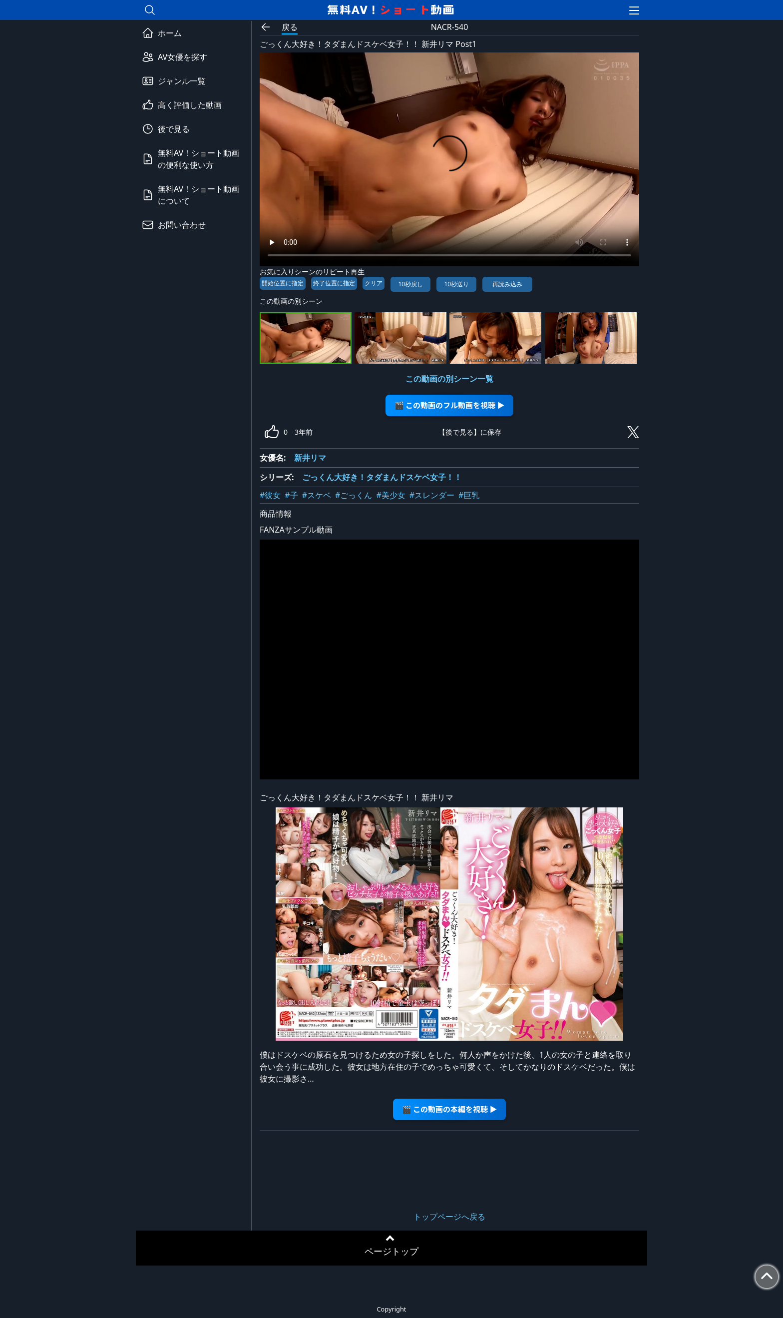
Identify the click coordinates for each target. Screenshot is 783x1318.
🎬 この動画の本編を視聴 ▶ (449, 1109)
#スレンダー (431, 495)
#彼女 (270, 495)
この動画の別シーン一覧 (449, 378)
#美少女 (390, 495)
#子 (291, 495)
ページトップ (391, 1251)
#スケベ (316, 495)
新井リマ (310, 457)
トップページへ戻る (449, 1216)
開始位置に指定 (283, 283)
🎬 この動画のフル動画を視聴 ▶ (449, 405)
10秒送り (456, 284)
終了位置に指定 (334, 283)
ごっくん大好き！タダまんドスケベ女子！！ (382, 477)
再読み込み (507, 284)
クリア (374, 283)
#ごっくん (353, 495)
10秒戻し (410, 284)
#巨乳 (468, 495)
